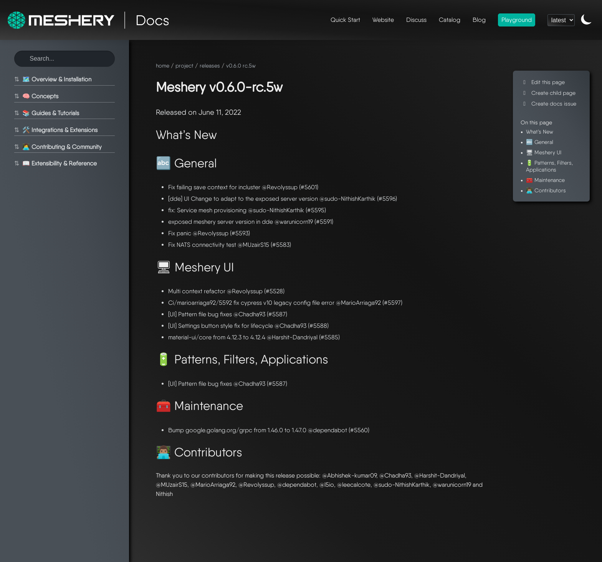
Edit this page (543, 82)
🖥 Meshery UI (543, 152)
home (162, 65)
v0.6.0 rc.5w (241, 65)
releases (210, 65)
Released (171, 112)
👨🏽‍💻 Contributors (546, 190)
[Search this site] (64, 59)
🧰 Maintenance (545, 180)
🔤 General (539, 142)
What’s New (539, 131)
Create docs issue (548, 103)
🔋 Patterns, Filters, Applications (549, 165)
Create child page (548, 92)
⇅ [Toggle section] (15, 79)
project (184, 65)
